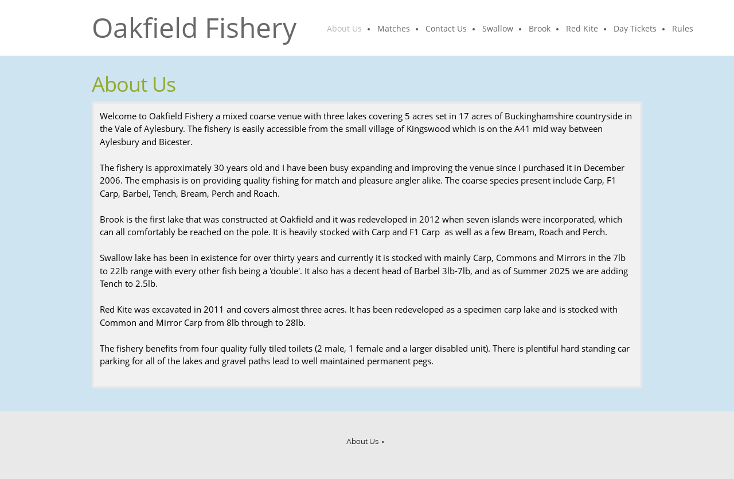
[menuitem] (345, 29)
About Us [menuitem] (362, 441)
